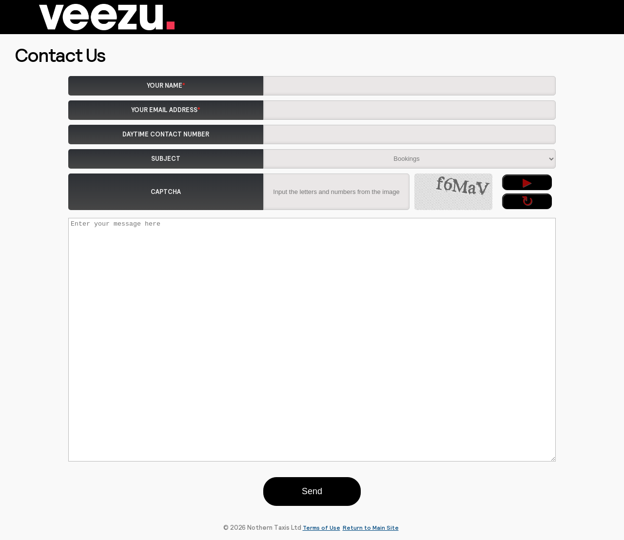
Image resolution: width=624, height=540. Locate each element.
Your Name (166, 85)
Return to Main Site (371, 527)
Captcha (166, 191)
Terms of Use (321, 527)
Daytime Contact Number (165, 134)
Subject (165, 158)
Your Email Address (165, 110)
